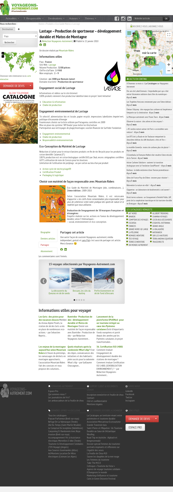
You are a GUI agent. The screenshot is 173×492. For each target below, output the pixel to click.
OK (166, 18)
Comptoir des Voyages (138, 219)
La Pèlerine (134, 232)
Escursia (132, 222)
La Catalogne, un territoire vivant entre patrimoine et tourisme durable (104, 417)
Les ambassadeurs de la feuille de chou (66, 400)
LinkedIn (129, 391)
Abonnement (47, 251)
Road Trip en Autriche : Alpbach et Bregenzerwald (102, 439)
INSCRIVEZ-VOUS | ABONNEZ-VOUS (148, 26)
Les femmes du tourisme (98, 459)
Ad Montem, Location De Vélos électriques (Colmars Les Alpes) (62, 455)
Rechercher (9, 42)
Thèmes (90, 18)
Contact (90, 397)
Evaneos (132, 226)
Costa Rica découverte (162, 219)
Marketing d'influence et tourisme (102, 475)
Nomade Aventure (136, 235)
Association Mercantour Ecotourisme (104, 421)
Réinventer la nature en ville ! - (144, 185)
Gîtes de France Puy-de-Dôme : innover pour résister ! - (148, 179)
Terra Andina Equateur (162, 238)
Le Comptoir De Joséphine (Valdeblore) (65, 428)
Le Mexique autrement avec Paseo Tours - (148, 117)
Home (41, 23)
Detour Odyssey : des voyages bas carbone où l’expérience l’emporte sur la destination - (149, 111)
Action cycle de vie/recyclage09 (57, 168)
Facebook (130, 394)
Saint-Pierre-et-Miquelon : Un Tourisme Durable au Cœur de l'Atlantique (104, 429)
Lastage (52, 64)
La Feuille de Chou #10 (97, 453)
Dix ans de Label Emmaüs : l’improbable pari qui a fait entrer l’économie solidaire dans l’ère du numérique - (147, 94)
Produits (50, 23)
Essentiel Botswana (161, 222)
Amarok (132, 216)
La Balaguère (158, 229)
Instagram (130, 400)
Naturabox (157, 232)
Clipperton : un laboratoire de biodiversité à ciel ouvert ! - (149, 191)
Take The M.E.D (94, 462)
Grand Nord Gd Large (138, 229)
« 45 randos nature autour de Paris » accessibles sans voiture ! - (147, 131)
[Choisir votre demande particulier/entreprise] (30, 85)
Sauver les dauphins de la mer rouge (103, 456)
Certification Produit (52, 172)
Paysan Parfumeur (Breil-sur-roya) (63, 418)
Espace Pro (53, 391)
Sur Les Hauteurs (160, 235)
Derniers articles (48, 238)
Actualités (12, 18)
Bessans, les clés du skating (82, 292)
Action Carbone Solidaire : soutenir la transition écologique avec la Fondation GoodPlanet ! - (149, 164)
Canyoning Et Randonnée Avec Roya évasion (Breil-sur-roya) (64, 433)
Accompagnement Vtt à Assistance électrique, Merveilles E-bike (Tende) (64, 439)
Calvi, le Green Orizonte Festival (101, 478)
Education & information (54, 101)
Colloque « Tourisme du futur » (101, 466)
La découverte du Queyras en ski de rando (59, 292)
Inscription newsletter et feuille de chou (105, 394)
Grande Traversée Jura (97, 424)
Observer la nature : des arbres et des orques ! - (145, 123)
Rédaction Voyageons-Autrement (57, 41)
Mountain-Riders (66, 50)
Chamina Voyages (159, 216)
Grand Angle (158, 226)
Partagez (45, 244)
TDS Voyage (133, 238)
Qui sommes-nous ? (57, 394)
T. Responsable (34, 18)
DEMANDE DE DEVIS (14, 86)
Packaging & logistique (53, 175)
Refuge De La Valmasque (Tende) (63, 421)
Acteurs (74, 18)
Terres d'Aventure (137, 241)
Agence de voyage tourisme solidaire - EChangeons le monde (104, 471)
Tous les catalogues (57, 415)
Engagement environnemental (56, 133)
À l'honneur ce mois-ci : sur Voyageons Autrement (147, 85)
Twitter (129, 397)
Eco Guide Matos (63, 23)
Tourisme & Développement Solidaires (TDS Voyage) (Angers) (65, 445)
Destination (7, 29)
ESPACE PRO (135, 427)
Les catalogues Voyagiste (139, 209)
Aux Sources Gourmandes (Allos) (63, 450)
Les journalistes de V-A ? (59, 397)
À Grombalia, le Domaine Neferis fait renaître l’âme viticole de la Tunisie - (149, 156)
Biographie (45, 232)
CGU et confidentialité (97, 401)
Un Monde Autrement (138, 245)
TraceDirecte (158, 241)
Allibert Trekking (160, 213)
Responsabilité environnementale (58, 140)
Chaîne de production (52, 105)
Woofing (90, 434)
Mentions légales (95, 404)
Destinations (56, 18)
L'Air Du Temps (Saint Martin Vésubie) (64, 424)
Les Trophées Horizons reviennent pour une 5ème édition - (149, 103)
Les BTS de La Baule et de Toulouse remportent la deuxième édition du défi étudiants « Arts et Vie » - (146, 139)
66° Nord (133, 213)
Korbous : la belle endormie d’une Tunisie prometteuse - (148, 172)
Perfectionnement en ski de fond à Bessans (104, 292)
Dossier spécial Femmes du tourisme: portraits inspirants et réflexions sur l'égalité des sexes (103, 447)
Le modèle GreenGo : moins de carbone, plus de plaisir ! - (148, 149)
